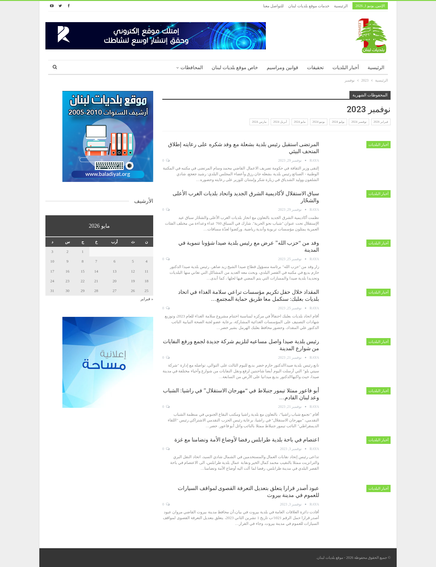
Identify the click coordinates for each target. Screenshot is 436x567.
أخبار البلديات (345, 67)
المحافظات (191, 67)
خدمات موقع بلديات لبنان (308, 6)
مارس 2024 (259, 121)
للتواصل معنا (273, 6)
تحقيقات (315, 67)
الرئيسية (341, 6)
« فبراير (146, 299)
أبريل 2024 (280, 121)
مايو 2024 (300, 121)
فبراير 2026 (381, 121)
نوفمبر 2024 (359, 121)
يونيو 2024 (318, 121)
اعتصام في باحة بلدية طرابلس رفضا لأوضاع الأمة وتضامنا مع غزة (246, 440)
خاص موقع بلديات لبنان (235, 67)
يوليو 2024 (338, 121)
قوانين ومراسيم (282, 67)
